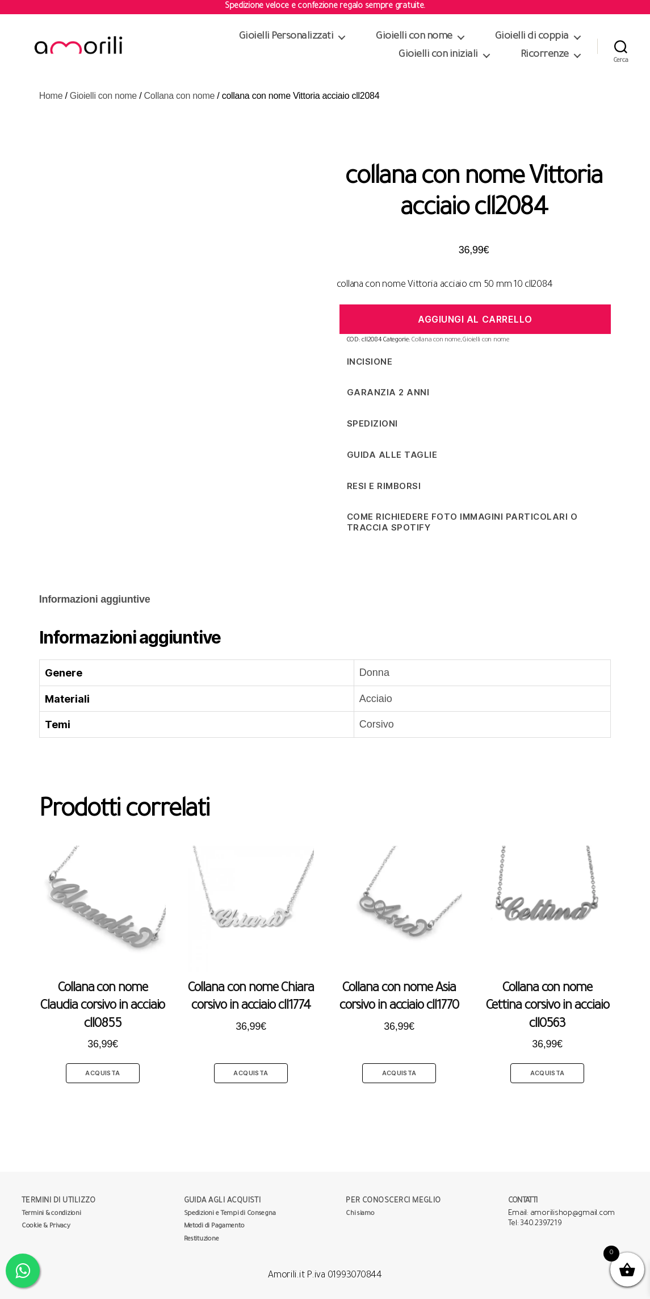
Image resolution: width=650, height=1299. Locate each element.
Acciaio (375, 698)
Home (51, 96)
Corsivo (376, 724)
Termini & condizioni (51, 1214)
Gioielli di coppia (532, 37)
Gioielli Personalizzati (286, 37)
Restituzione (201, 1239)
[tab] (94, 599)
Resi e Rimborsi (384, 486)
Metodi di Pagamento (214, 1226)
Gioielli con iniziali (438, 55)
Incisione (370, 361)
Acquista (103, 1073)
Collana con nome (179, 96)
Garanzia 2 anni (388, 392)
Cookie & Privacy (46, 1226)
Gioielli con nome (414, 37)
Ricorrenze (545, 55)
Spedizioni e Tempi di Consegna (230, 1214)
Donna (374, 672)
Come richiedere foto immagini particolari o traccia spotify (462, 522)
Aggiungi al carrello (475, 319)
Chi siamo (360, 1214)
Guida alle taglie (392, 454)
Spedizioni (372, 423)
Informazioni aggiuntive (94, 599)
